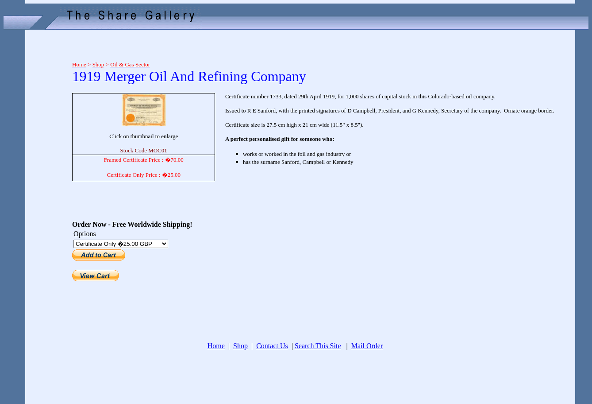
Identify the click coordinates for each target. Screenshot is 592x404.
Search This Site (318, 346)
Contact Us (272, 346)
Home (216, 346)
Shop (240, 346)
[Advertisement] (34, 165)
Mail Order (367, 346)
